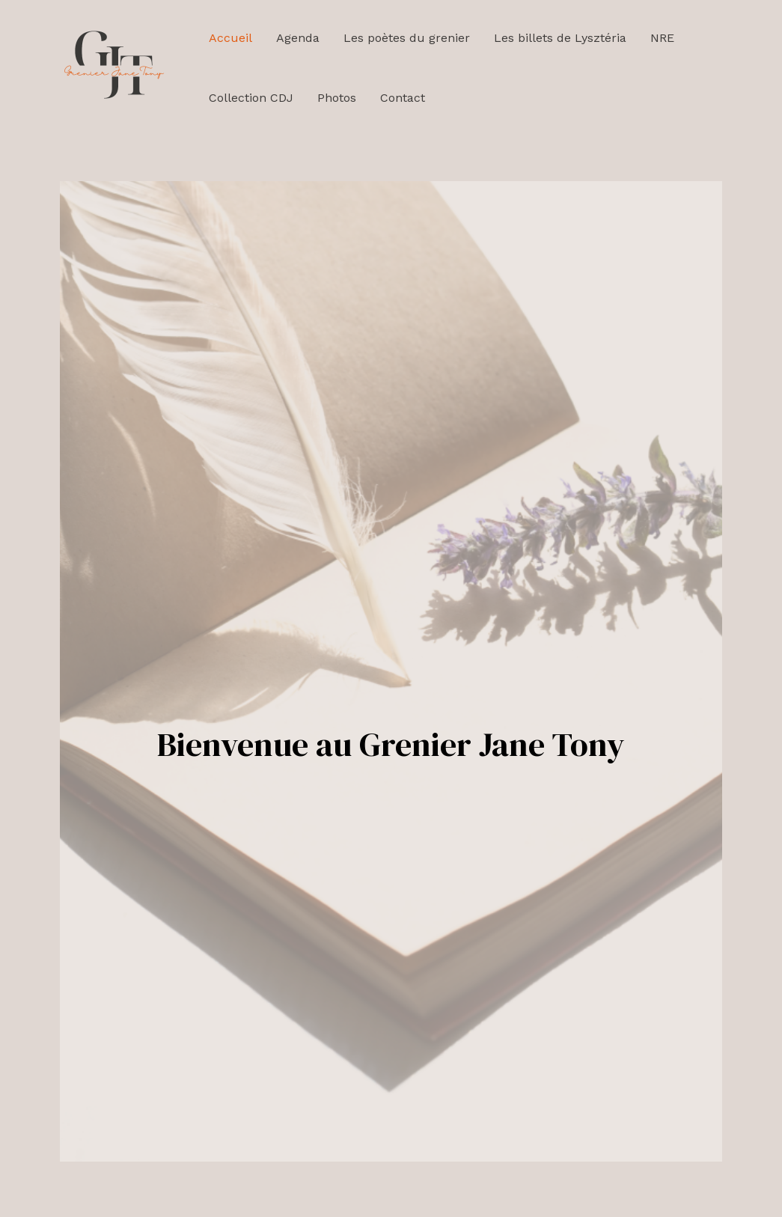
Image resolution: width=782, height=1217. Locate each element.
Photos (336, 98)
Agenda (298, 38)
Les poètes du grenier (406, 38)
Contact (402, 98)
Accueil (230, 38)
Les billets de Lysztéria (560, 38)
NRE (662, 38)
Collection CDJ (251, 98)
